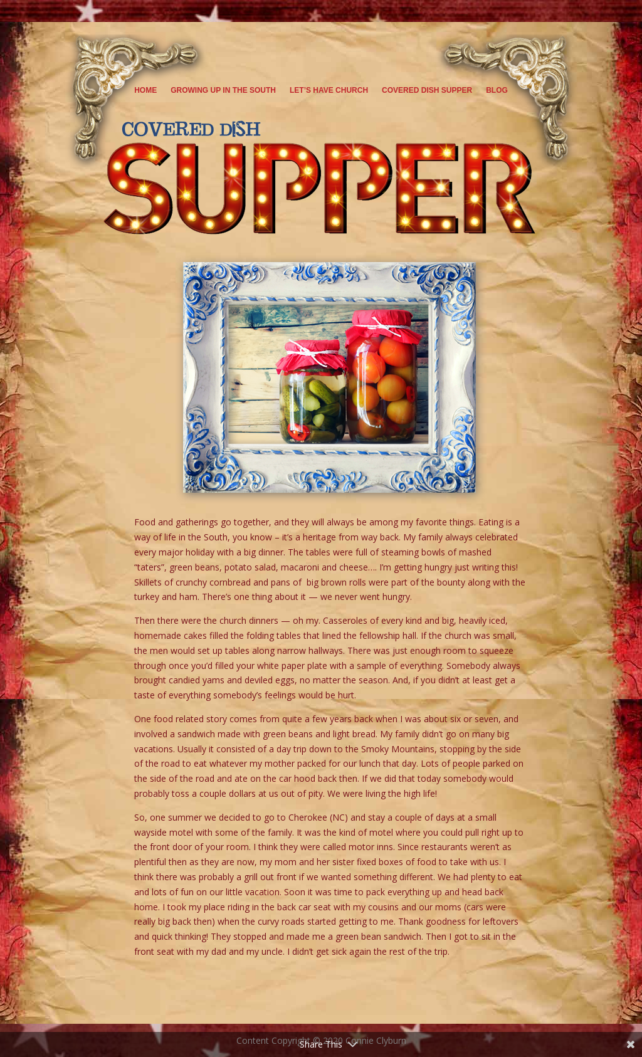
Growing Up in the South (223, 90)
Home (145, 90)
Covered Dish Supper (427, 90)
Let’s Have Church (329, 90)
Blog (497, 90)
